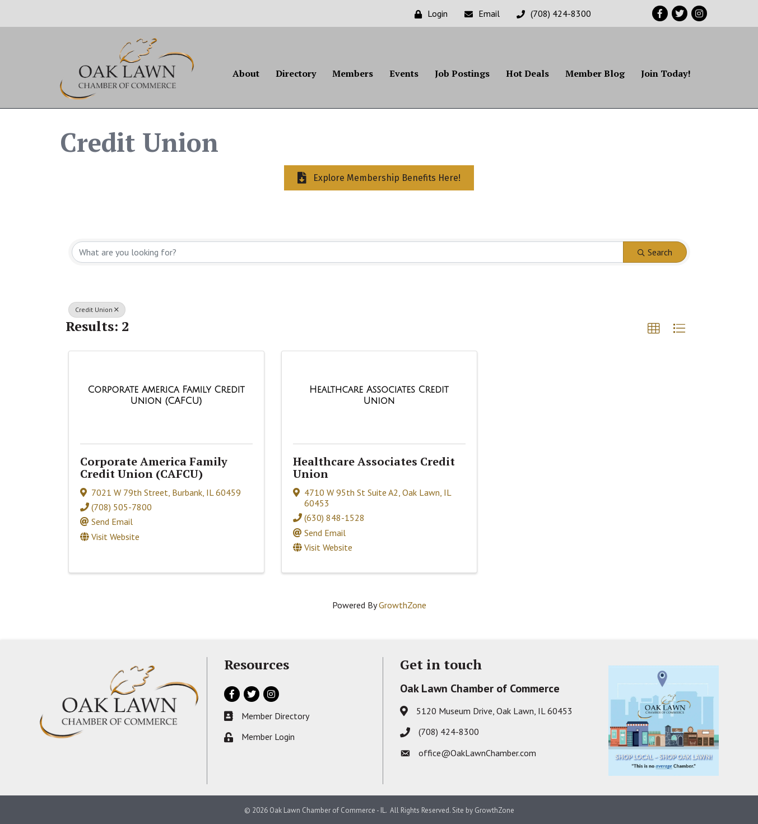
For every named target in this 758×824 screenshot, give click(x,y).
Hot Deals (527, 73)
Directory (296, 73)
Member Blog (595, 73)
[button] (654, 328)
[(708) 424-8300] (551, 13)
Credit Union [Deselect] (97, 309)
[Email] (479, 13)
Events (403, 73)
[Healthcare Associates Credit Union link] (379, 395)
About (245, 73)
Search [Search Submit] (655, 251)
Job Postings (462, 73)
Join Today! (666, 73)
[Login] (428, 13)
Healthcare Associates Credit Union (374, 467)
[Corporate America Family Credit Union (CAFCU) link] (166, 395)
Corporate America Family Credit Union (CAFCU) (153, 467)
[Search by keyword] (348, 251)
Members (352, 73)
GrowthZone (402, 604)
